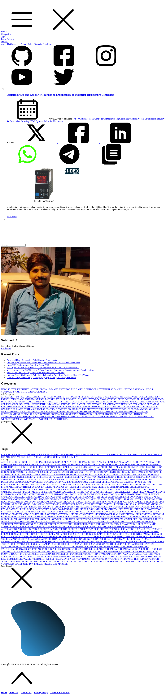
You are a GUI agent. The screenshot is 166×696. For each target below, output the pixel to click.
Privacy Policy (27, 44)
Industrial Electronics (53, 121)
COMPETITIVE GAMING (117, 469)
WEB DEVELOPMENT (57, 559)
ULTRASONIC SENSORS (53, 554)
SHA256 (43, 539)
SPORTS (100, 414)
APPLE (148, 462)
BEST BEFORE (117, 464)
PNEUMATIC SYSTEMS (23, 409)
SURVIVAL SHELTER (138, 546)
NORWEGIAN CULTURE (63, 519)
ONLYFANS (126, 519)
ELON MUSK (139, 484)
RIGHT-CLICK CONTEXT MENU (135, 534)
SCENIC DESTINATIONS (80, 411)
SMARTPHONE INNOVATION (81, 541)
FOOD (161, 399)
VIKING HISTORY (95, 556)
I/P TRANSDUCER (113, 502)
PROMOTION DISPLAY (133, 529)
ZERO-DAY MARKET (57, 564)
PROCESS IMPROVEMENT (54, 529)
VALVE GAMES (26, 556)
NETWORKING (33, 406)
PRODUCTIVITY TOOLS (118, 409)
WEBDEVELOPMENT (12, 419)
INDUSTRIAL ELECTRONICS (47, 504)
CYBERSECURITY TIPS (13, 479)
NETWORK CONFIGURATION (29, 516)
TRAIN (28, 551)
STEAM (132, 544)
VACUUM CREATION (111, 554)
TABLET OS (43, 549)
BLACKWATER (133, 464)
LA (153, 507)
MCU (156, 512)
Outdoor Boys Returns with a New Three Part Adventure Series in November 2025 (43, 362)
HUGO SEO (34, 502)
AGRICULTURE (20, 462)
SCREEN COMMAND (105, 536)
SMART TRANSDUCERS (35, 541)
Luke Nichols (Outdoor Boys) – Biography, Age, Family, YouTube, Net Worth (41, 377)
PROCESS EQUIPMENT (70, 409)
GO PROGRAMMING (141, 497)
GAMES (55, 389)
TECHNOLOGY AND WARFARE (35, 416)
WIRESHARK (41, 561)
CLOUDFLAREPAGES (12, 469)
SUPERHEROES (95, 546)
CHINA (159, 467)
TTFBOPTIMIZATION (76, 551)
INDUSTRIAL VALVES (102, 504)
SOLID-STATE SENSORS (22, 544)
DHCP (139, 482)
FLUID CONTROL (127, 399)
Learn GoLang (7, 39)
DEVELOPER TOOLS (113, 482)
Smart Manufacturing (19, 121)
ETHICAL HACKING (67, 399)
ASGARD (17, 464)
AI (18, 392)
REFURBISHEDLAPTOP (94, 534)
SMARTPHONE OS (106, 541)
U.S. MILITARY (139, 551)
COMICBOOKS (96, 469)
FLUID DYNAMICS (147, 399)
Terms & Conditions (43, 44)
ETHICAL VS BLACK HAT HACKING (70, 489)
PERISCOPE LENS (83, 524)
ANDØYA (138, 462)
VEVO (49, 556)
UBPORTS (152, 551)
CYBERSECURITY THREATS (147, 477)
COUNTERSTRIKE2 (111, 472)
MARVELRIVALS (121, 512)
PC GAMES (79, 389)
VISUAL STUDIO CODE (141, 416)
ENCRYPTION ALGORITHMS (16, 487)
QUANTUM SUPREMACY (108, 531)
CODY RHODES (59, 469)
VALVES (124, 416)
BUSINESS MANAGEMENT (51, 397)
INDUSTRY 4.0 (122, 504)
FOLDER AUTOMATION (57, 494)
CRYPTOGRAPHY (37, 392)
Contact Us (15, 44)
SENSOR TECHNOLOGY (106, 411)
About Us (5, 44)
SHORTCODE (68, 539)
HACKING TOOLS (79, 499)
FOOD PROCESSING (97, 494)
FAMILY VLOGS (22, 492)
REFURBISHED (73, 534)
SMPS (119, 541)
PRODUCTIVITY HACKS (108, 529)
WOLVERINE (56, 561)
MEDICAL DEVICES (12, 514)
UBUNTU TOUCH (10, 554)
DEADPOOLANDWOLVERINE (59, 482)
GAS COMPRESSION (57, 497)
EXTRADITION (141, 489)
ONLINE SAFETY (110, 519)
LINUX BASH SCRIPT (38, 509)
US (68, 554)
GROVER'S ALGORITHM (14, 499)
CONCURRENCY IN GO (13, 472)
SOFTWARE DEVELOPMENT (36, 414)
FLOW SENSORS (109, 399)
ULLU (94, 416)
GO (56, 402)
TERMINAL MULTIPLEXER (134, 549)
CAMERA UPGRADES (84, 467)
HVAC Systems (36, 121)
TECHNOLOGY (41, 389)
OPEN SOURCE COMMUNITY (148, 519)
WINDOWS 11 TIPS (130, 559)
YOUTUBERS (8, 392)
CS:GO (41, 474)
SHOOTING (54, 539)
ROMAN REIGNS (39, 536)
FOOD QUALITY (117, 494)
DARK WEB (89, 479)
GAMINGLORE (17, 497)
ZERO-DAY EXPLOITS (34, 564)
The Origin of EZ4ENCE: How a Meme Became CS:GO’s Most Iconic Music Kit (43, 367)
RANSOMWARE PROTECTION (138, 531)
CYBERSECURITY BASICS (51, 477)
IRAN (50, 507)
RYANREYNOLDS (58, 536)
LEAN (159, 507)
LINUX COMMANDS (61, 509)
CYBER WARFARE (149, 474)
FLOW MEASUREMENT (152, 492)
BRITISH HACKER (11, 467)
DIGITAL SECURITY (26, 484)
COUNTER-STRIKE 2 (151, 454)
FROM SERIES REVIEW (66, 457)
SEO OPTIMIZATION (128, 536)
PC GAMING (41, 524)
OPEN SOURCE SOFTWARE (76, 406)
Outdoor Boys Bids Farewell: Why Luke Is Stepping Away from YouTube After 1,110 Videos (48, 375)
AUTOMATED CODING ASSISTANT (69, 464)
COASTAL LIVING (40, 469)
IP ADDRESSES (20, 507)
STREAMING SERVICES (51, 546)
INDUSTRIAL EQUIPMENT (33, 404)
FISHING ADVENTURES (88, 492)
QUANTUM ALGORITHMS (54, 531)
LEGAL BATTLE (10, 509)
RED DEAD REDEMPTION (22, 534)
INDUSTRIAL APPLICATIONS (16, 504)
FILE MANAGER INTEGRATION (59, 492)
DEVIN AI (129, 482)
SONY (79, 544)
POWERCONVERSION (36, 526)
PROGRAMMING (140, 409)
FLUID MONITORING (33, 494)
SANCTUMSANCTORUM (81, 536)
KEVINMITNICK (98, 507)
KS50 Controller (96, 119)
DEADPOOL (8, 482)
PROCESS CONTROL (46, 409)
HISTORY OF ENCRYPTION (148, 499)
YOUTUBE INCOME (12, 564)
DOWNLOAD (44, 484)
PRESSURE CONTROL (102, 526)
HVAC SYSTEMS (87, 402)
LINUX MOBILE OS (83, 509)
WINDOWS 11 (31, 419)
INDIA (160, 502)
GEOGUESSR (75, 497)
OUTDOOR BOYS (127, 406)
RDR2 (4, 534)
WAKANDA (147, 556)
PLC (141, 524)
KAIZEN (85, 507)
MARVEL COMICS (86, 512)
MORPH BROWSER (105, 514)
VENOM (40, 556)
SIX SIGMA (119, 539)
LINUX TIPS (125, 509)
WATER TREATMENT (34, 559)
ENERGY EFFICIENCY (13, 399)
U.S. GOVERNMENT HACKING (114, 551)
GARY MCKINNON (36, 497)
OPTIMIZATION (64, 521)
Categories (6, 34)
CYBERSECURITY (21, 389)
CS (23, 457)
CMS (24, 392)
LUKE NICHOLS (10, 454)
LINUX (23, 509)
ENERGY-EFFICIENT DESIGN (70, 487)
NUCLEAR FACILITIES (88, 519)
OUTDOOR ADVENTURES (100, 389)
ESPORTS (50, 399)
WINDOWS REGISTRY (22, 561)
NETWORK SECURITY (83, 516)
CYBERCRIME (9, 477)
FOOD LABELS (78, 494)
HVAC (81, 502)
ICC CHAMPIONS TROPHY (142, 502)
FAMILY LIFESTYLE (125, 389)
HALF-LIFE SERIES (113, 499)
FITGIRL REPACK (120, 492)
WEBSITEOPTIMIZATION (82, 559)
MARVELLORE (104, 512)
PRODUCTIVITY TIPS (93, 409)
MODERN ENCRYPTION (58, 514)
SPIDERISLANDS (92, 544)
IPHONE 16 (35, 507)
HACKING (33, 499)
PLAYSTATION (130, 524)
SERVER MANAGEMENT (152, 536)
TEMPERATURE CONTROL (66, 416)
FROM (140, 389)
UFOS (23, 554)
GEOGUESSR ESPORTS (95, 497)
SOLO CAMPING (45, 544)
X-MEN (114, 561)
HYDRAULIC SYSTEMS (108, 402)
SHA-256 (33, 539)
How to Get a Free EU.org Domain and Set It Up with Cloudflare (35, 372)
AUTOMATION (29, 397)
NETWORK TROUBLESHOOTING (112, 516)
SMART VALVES (56, 541)
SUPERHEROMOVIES (115, 546)
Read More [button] (6, 348)
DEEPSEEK (95, 482)
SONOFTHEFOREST (64, 544)
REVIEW (50, 411)
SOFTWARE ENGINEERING (137, 541)
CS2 (29, 457)
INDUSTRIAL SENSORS (59, 404)
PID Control (132, 119)
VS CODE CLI (112, 556)
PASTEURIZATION (24, 524)
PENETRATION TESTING (61, 524)
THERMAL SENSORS (12, 551)
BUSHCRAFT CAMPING (50, 467)
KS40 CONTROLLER (118, 507)
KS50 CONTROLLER (140, 507)
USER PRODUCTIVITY (88, 554)
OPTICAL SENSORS (45, 521)
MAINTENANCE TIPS (53, 512)
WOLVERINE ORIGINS (75, 561)
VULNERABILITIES (130, 556)
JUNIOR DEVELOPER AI (66, 507)
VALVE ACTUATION (142, 554)
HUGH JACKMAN (10, 502)
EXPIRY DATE (97, 489)
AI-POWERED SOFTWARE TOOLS (81, 462)
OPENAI (30, 521)
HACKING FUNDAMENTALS (54, 499)
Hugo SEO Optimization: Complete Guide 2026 (28, 365)
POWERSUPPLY (81, 526)
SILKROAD (106, 539)
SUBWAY (81, 546)
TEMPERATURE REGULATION (91, 549)
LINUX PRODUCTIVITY (106, 509)
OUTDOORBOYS (146, 406)
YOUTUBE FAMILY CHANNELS (147, 561)
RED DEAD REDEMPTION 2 (50, 534)
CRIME (139, 472)
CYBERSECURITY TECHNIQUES (115, 477)
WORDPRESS (46, 419)
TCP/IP (54, 549)
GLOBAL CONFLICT (119, 497)
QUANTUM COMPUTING (32, 411)
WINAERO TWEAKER (108, 559)
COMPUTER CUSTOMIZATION (146, 469)
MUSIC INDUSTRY (126, 514)
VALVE (127, 554)
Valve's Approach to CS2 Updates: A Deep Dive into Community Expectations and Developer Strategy (52, 370)
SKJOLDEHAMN (135, 539)
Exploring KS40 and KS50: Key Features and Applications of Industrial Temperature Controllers (60, 94)
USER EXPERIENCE (108, 416)
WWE (106, 561)
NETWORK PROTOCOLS (58, 516)
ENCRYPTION (154, 484)
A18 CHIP (6, 462)
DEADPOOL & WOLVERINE (29, 482)
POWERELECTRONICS (60, 526)
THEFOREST (155, 549)
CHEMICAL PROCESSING (141, 467)
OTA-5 (77, 521)
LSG (4, 512)
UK (29, 554)
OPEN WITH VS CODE (13, 521)
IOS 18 (134, 504)
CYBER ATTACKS (101, 474)
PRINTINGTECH (133, 526)
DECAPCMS (82, 482)
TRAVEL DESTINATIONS (45, 551)
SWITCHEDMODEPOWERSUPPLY (18, 549)
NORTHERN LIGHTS (29, 519)
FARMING (36, 492)
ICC (125, 502)
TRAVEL (85, 416)
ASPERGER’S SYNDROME (37, 464)
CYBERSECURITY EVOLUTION (81, 477)
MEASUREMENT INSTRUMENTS (120, 404)
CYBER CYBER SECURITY (125, 474)
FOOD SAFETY (9, 402)
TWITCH (93, 551)
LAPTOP (82, 404)
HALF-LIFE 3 (96, 499)
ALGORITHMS (13, 397)
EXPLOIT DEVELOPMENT (119, 489)
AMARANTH (126, 462)
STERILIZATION (146, 544)
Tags (3, 36)
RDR (156, 531)
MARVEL (70, 512)
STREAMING (31, 546)
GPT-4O (156, 497)
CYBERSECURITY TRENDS (67, 479)
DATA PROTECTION (119, 479)
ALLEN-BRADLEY (109, 462)
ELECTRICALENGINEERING (67, 484)
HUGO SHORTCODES (52, 502)
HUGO (149, 389)
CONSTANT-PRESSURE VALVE (42, 472)
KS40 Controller (81, 119)
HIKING (129, 499)
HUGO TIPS (70, 502)
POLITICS (19, 526)
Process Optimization (147, 119)
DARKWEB (102, 479)
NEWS (6, 389)
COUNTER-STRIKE (129, 454)
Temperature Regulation (115, 119)
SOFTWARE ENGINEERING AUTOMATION (73, 414)
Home (4, 32)
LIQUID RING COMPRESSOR (147, 509)
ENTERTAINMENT (35, 399)
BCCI (105, 464)
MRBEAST (19, 406)
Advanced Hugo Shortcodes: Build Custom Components (32, 360)
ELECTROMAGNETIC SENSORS (99, 484)
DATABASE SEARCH (141, 479)
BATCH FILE (95, 464)
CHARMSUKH (120, 467)
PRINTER (119, 526)
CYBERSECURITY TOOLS (39, 479)
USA (73, 554)
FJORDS (135, 492)
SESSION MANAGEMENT (14, 539)
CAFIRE (68, 467)
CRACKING (128, 472)
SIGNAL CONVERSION (88, 539)
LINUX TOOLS (95, 404)
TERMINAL (113, 549)
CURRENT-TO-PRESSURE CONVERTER (71, 474)
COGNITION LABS (78, 469)
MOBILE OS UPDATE (34, 514)
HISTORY (64, 402)
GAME (30, 402)
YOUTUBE (124, 561)
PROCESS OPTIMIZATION (81, 529)
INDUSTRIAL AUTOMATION (136, 402)
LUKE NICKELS (33, 512)
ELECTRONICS (151, 397)
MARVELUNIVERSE (142, 512)
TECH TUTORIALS (137, 414)
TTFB (61, 551)
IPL (74, 404)
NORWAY (56, 406)
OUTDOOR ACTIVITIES (93, 521)
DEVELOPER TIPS (133, 397)
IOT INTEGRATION (148, 504)
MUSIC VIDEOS (144, 514)
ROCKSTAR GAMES (19, 536)
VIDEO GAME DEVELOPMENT (69, 556)
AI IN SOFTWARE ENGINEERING (46, 462)
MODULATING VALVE (83, 514)
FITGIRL (106, 492)
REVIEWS (66, 389)
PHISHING (100, 524)
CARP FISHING (104, 467)
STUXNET (70, 546)
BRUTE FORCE (29, 467)
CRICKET (77, 397)
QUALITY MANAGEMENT (26, 531)
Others (5, 41)
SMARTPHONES (128, 411)
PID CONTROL (113, 524)
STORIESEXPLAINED (116, 414)
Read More (12, 216)
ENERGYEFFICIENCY (98, 487)
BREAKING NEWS (151, 464)
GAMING (48, 402)
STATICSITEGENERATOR (115, 544)
